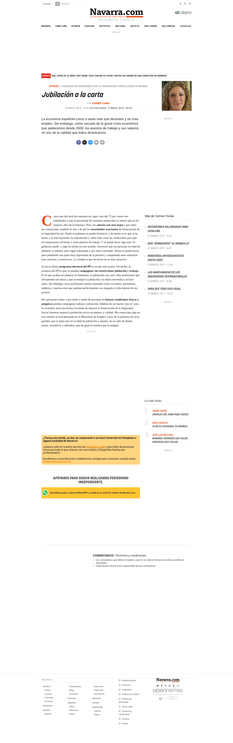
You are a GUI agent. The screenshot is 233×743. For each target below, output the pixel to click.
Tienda (125, 723)
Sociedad (48, 701)
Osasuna (90, 26)
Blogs (71, 690)
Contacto (126, 685)
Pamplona (61, 26)
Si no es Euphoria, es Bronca (169, 426)
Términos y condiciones (130, 555)
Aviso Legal (127, 706)
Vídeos (97, 715)
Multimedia (168, 26)
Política (47, 690)
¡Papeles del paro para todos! (170, 414)
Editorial (47, 714)
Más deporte (99, 694)
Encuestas (73, 694)
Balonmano (98, 686)
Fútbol (71, 706)
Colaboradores (75, 686)
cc (178, 685)
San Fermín (150, 26)
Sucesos (48, 694)
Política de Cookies (130, 694)
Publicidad (127, 689)
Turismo (125, 719)
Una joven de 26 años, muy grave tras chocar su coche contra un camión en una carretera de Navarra (109, 76)
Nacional (120, 26)
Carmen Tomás (101, 103)
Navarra (46, 26)
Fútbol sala (98, 690)
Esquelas (185, 26)
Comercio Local (95, 446)
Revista (134, 26)
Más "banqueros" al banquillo (168, 243)
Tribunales (48, 697)
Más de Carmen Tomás (159, 216)
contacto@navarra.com (57, 461)
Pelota (71, 714)
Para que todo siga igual (164, 289)
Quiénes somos (129, 680)
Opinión (75, 26)
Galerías (97, 711)
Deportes (105, 26)
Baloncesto (74, 710)
